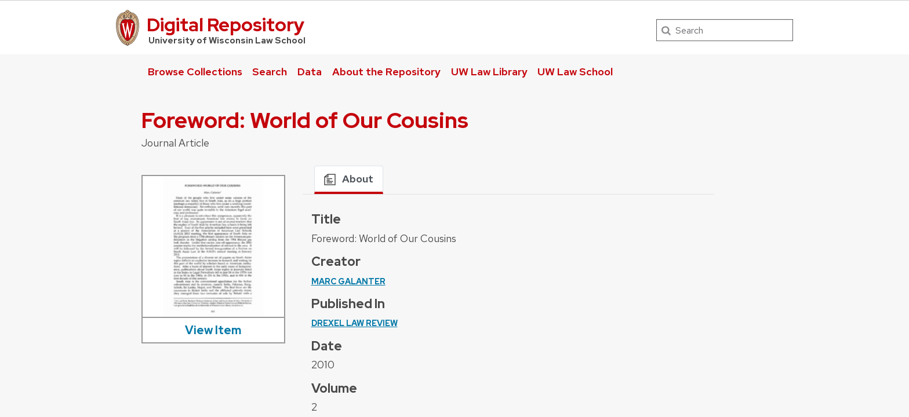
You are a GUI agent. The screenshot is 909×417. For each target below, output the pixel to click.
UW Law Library (489, 71)
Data (309, 71)
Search (269, 71)
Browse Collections (195, 71)
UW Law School (575, 71)
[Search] (724, 30)
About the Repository (386, 71)
